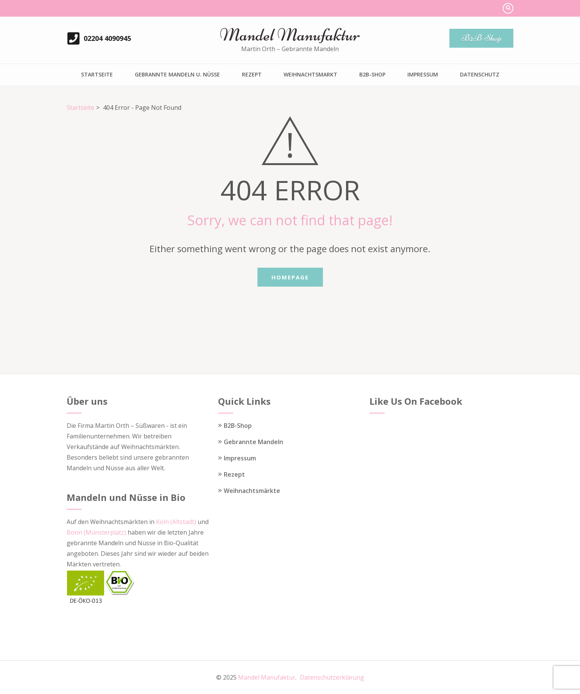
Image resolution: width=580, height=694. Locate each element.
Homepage (290, 277)
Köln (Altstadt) (176, 522)
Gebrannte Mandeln (253, 442)
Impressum (422, 74)
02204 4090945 (107, 38)
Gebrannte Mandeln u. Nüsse (177, 74)
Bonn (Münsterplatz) (96, 532)
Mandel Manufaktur (290, 35)
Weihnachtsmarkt (310, 74)
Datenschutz (479, 74)
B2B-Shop (481, 38)
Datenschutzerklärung (332, 677)
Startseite (97, 74)
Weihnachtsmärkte (252, 491)
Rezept (252, 74)
